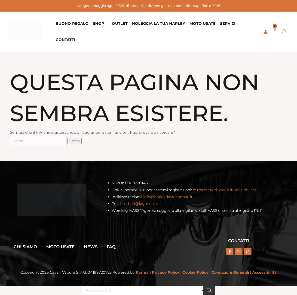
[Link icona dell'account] (265, 32)
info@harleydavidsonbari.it (168, 197)
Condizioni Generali (230, 272)
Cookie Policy (195, 272)
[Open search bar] (284, 31)
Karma (142, 272)
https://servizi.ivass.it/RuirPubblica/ (224, 190)
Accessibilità (264, 272)
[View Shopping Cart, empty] (274, 31)
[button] (105, 23)
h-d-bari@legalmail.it (139, 204)
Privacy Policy (165, 272)
